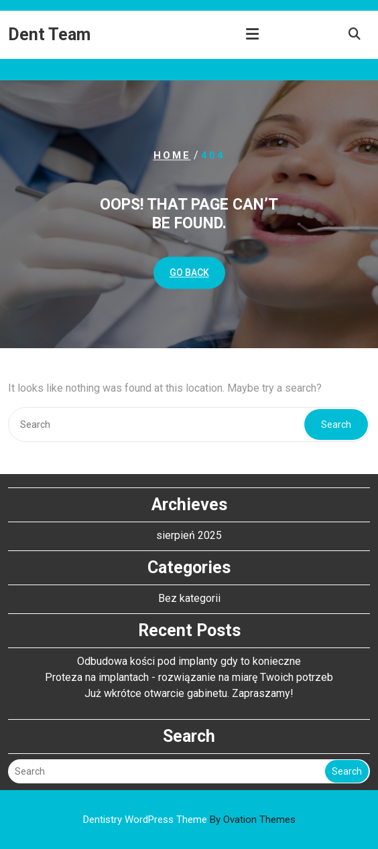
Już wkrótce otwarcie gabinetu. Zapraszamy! (189, 693)
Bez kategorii (189, 598)
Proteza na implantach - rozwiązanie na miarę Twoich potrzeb (189, 677)
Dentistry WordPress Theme (189, 820)
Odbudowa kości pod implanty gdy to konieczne (189, 661)
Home (172, 155)
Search (336, 424)
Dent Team (49, 34)
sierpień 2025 (189, 535)
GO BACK (189, 273)
